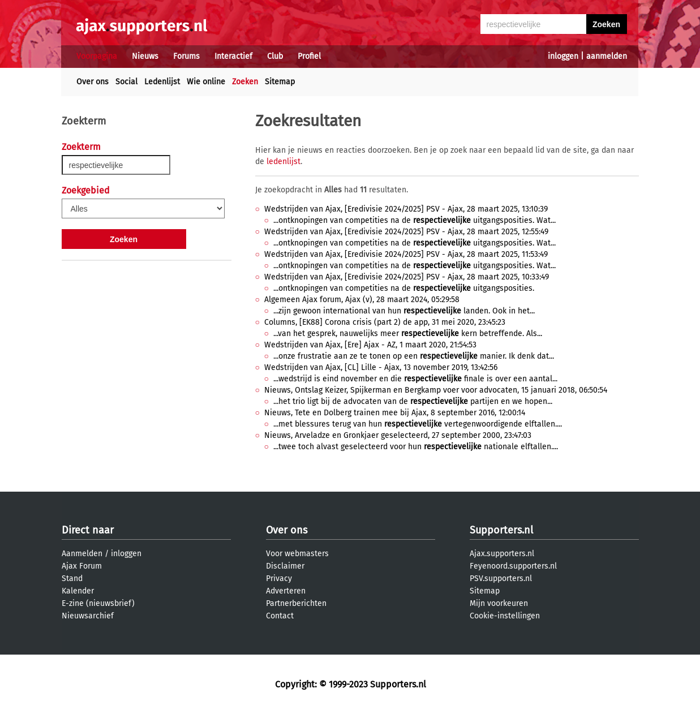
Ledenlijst (162, 82)
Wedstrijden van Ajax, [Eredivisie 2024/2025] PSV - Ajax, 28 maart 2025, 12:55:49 (406, 231)
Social (126, 82)
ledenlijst (283, 161)
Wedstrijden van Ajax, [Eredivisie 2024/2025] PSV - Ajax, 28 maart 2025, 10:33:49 (406, 277)
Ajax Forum (82, 566)
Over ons (92, 82)
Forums (186, 56)
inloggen (563, 56)
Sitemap (280, 82)
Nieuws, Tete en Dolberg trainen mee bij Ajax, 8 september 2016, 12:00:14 (394, 413)
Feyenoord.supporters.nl (513, 566)
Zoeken (245, 82)
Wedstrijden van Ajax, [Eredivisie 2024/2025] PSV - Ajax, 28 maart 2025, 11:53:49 (406, 254)
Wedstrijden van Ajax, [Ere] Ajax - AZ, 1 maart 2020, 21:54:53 (370, 345)
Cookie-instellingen (505, 616)
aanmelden (606, 56)
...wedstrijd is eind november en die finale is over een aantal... (415, 379)
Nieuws (145, 56)
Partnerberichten (296, 603)
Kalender (78, 591)
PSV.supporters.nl (501, 578)
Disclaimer (285, 566)
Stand (72, 578)
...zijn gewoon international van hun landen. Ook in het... (404, 311)
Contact (280, 616)
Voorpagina (96, 56)
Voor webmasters (297, 553)
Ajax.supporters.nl (502, 553)
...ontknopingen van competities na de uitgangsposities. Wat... (414, 220)
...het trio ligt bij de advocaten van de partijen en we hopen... (412, 401)
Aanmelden (82, 553)
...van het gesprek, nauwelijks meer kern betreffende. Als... (407, 333)
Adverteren (286, 591)
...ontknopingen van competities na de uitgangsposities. (403, 288)
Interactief (233, 56)
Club (275, 56)
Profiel (309, 56)
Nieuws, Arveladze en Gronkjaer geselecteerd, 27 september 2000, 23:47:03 (397, 435)
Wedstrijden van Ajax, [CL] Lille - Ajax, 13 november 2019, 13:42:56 (380, 367)
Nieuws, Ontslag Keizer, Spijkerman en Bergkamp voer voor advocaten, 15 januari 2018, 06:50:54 (435, 390)
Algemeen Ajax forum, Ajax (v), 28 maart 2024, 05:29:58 (361, 299)
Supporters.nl (501, 530)
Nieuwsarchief (88, 616)
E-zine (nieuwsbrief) (98, 603)
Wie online (206, 82)
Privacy (279, 578)
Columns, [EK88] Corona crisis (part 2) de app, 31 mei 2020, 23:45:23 (384, 322)
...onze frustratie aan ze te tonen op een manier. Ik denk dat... (413, 356)
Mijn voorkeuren (499, 603)
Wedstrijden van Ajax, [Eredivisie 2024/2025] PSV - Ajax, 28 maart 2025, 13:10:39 (406, 209)
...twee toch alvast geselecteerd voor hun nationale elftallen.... (415, 446)
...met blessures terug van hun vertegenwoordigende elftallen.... (417, 424)
